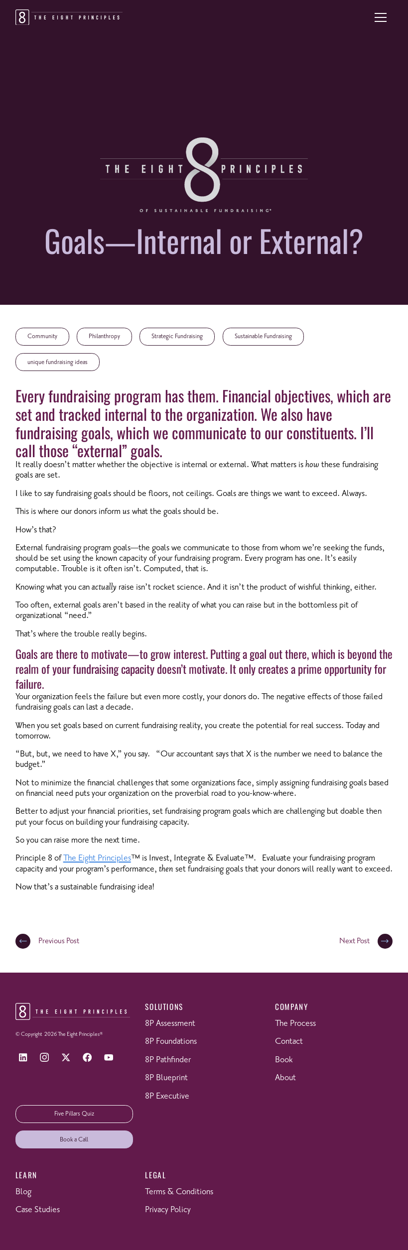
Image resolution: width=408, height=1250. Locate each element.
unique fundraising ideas (57, 362)
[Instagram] (44, 1057)
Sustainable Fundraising (263, 336)
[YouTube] (109, 1057)
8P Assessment (170, 1023)
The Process (295, 1023)
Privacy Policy (168, 1210)
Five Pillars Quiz (74, 1114)
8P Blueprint (166, 1078)
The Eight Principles (97, 858)
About (285, 1078)
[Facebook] (87, 1057)
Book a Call (74, 1139)
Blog (23, 1192)
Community (42, 336)
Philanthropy (104, 336)
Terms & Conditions (179, 1192)
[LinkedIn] (23, 1057)
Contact (289, 1041)
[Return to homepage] (69, 17)
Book (283, 1060)
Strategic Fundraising (177, 336)
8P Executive (167, 1096)
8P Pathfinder (168, 1060)
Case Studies (37, 1210)
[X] (66, 1057)
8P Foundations (171, 1041)
